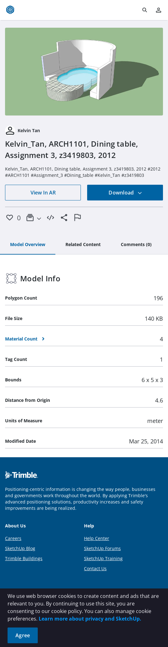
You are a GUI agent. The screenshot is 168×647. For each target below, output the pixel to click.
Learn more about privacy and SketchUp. (90, 618)
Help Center (96, 538)
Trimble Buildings (23, 558)
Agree (22, 635)
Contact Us (95, 568)
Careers (13, 538)
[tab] (27, 245)
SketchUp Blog (20, 548)
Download (125, 192)
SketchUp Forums (102, 548)
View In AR (43, 192)
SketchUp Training (103, 558)
